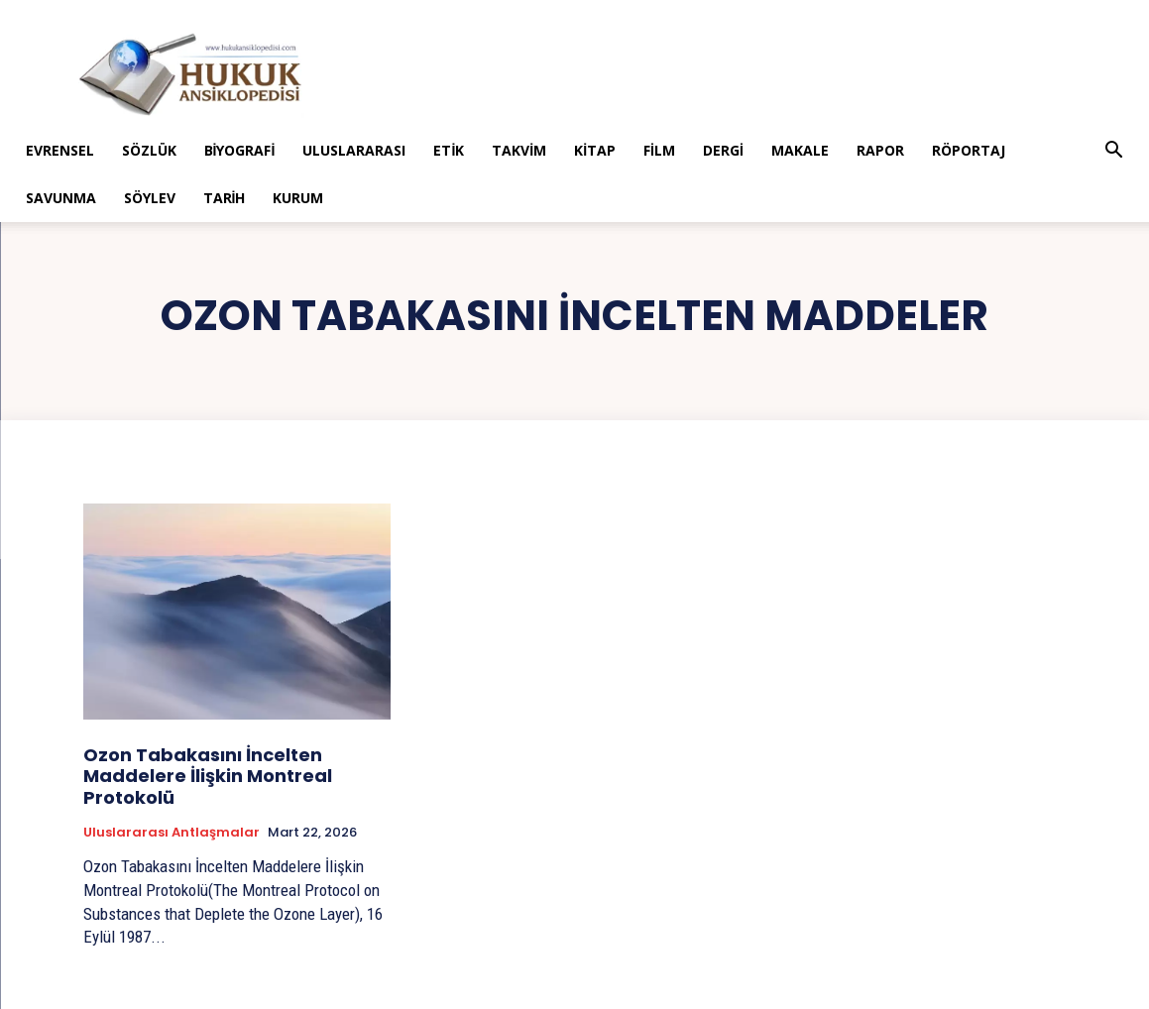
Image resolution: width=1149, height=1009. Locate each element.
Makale (800, 150)
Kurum (298, 197)
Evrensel (60, 150)
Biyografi (240, 150)
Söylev (149, 197)
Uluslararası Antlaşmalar (171, 833)
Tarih (224, 197)
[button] (1113, 152)
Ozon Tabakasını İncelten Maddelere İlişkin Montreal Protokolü (207, 776)
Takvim (519, 150)
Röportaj (968, 150)
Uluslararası (353, 150)
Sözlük (149, 150)
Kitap (595, 150)
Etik (448, 150)
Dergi (723, 150)
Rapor (880, 150)
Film (659, 150)
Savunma (61, 197)
